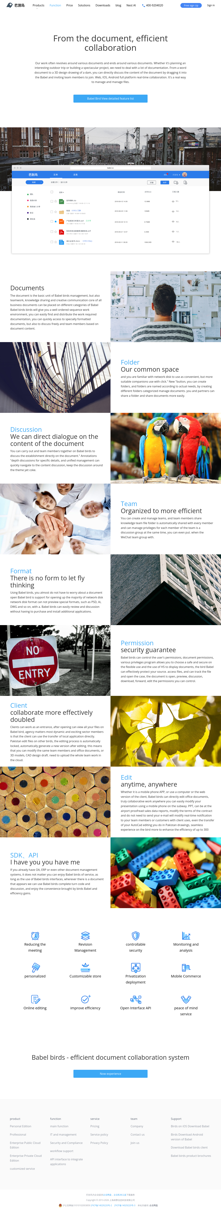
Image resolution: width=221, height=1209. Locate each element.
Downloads (103, 5)
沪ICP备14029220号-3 (124, 1205)
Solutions (84, 5)
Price (69, 5)
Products (38, 5)
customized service (22, 1169)
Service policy (99, 1134)
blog (118, 5)
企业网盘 (107, 1194)
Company (137, 1126)
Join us (135, 1143)
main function (59, 1126)
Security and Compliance (66, 1143)
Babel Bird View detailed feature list (110, 98)
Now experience (110, 1074)
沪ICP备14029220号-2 (101, 1205)
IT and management (63, 1134)
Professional (18, 1134)
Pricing (94, 1126)
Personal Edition (20, 1126)
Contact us (138, 1134)
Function (55, 5)
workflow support (61, 1151)
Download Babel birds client (189, 1147)
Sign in (211, 5)
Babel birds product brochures (191, 1156)
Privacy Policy (99, 1143)
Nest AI (131, 5)
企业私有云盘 (120, 1194)
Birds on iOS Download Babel (190, 1126)
